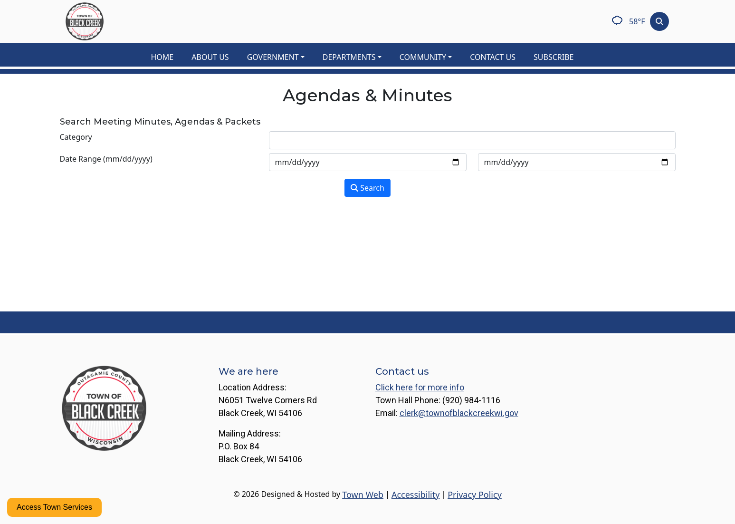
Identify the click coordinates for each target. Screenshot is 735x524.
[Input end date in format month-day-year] (577, 162)
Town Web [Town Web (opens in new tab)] (362, 494)
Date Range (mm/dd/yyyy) (106, 159)
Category (76, 137)
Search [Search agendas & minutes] (367, 188)
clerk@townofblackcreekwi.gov (459, 413)
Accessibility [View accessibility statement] (415, 494)
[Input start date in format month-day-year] (368, 162)
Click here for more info (419, 387)
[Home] (85, 21)
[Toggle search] (659, 21)
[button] (281, 57)
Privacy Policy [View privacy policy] (475, 494)
